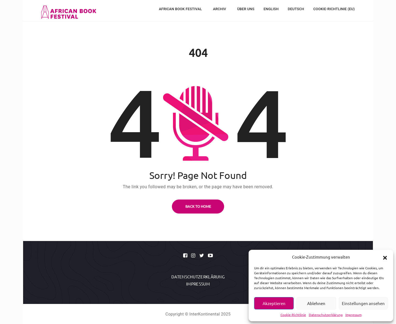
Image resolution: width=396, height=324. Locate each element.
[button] (385, 257)
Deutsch (296, 9)
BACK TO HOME (198, 206)
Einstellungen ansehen (363, 303)
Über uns (245, 9)
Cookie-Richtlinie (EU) (334, 9)
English (271, 9)
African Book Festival (181, 9)
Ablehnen (316, 303)
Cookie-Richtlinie (293, 314)
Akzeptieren (274, 303)
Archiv (220, 9)
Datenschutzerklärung (326, 314)
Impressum (353, 314)
